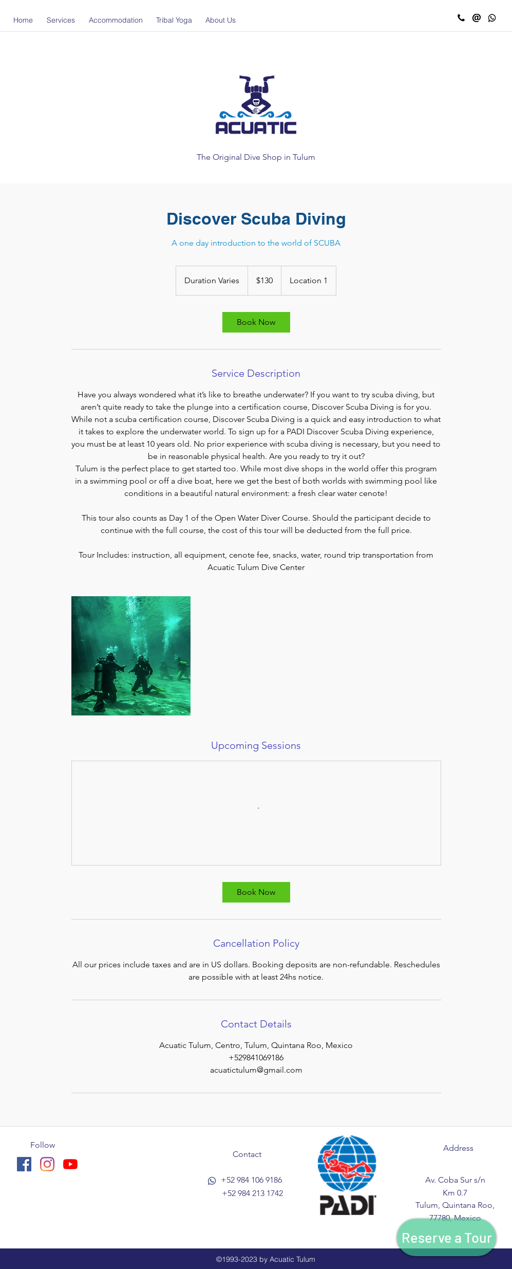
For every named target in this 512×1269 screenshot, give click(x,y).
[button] (61, 20)
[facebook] (24, 1164)
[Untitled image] (131, 655)
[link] (256, 322)
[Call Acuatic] (461, 18)
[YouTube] (70, 1164)
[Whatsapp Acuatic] (492, 18)
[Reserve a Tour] (446, 1237)
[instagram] (47, 1164)
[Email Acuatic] (476, 18)
